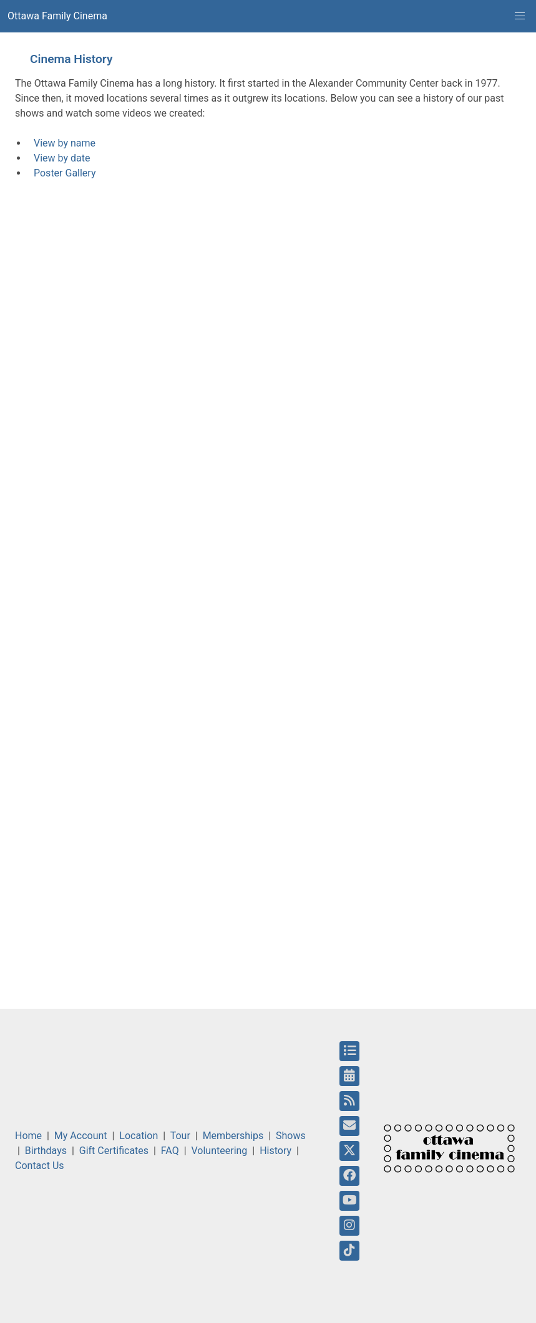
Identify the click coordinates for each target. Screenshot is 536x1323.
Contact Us (39, 1165)
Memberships (233, 1136)
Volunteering (220, 1151)
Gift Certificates (114, 1151)
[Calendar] (349, 1076)
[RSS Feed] (349, 1101)
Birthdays (46, 1151)
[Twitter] (349, 1150)
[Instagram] (349, 1225)
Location (138, 1136)
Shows (291, 1136)
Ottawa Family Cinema (57, 16)
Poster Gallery (64, 173)
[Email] (349, 1126)
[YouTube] (350, 1200)
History (275, 1151)
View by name (64, 143)
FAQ (170, 1151)
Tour (180, 1136)
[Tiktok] (349, 1250)
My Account (80, 1136)
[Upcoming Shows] (349, 1051)
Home (28, 1136)
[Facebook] (349, 1175)
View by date (62, 158)
